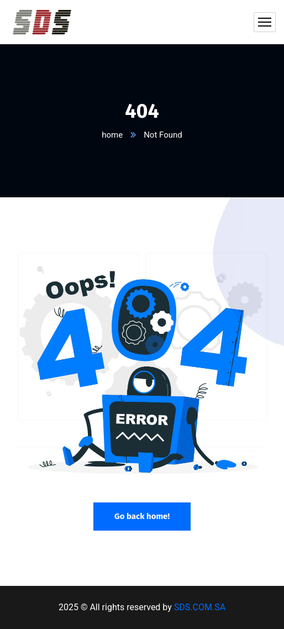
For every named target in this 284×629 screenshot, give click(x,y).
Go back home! (142, 516)
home (112, 135)
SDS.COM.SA (199, 607)
